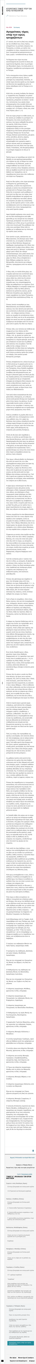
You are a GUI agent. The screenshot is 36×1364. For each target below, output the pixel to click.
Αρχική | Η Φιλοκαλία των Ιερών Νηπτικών (22, 1157)
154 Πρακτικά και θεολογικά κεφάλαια (19, 1191)
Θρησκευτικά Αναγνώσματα (18, 1361)
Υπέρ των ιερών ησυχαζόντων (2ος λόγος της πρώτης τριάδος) (20, 1325)
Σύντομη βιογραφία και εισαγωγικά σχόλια (20, 1186)
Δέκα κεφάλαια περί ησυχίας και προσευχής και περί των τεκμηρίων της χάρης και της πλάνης (19, 1284)
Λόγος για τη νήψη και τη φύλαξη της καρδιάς (19, 1258)
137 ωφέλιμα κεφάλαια (14, 1275)
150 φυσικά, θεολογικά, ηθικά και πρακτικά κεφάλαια (19, 1337)
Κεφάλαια (10, 1241)
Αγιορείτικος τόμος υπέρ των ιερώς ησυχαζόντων (20, 1343)
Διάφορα (32, 1361)
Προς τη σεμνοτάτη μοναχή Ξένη (19, 1315)
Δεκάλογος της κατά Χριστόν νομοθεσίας (18, 1320)
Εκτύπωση (17, 27)
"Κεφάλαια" (11, 1279)
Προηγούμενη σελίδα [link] (26, 1174)
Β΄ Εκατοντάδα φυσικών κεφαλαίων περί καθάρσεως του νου (20, 1213)
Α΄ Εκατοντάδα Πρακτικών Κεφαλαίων (19, 1208)
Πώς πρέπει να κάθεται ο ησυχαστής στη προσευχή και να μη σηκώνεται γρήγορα (20, 1297)
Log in (33, 1151)
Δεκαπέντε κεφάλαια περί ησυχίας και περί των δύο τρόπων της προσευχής (19, 1291)
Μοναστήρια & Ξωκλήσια (26, 1358)
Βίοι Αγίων (13, 1358)
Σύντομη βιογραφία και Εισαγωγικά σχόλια (18, 1202)
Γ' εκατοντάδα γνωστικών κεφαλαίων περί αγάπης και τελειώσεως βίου (20, 1218)
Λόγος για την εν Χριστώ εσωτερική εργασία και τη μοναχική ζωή (18, 1235)
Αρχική (19, 1174)
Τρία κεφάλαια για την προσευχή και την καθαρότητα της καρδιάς (20, 1331)
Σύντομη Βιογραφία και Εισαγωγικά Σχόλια (18, 1252)
